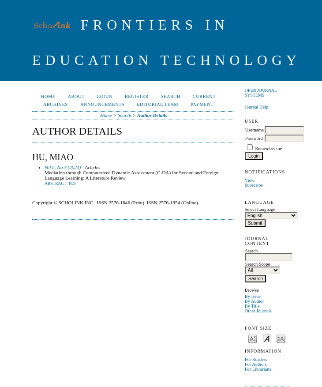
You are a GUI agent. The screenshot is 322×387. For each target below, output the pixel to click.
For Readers (256, 359)
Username (254, 130)
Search (170, 96)
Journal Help (256, 107)
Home (48, 96)
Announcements (102, 104)
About (76, 96)
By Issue (253, 296)
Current (204, 96)
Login (104, 96)
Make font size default (266, 338)
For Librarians (258, 369)
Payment (202, 104)
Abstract (56, 183)
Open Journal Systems (261, 93)
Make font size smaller (252, 338)
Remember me (268, 148)
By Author (254, 301)
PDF (72, 183)
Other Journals (258, 310)
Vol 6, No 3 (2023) (63, 167)
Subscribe (254, 185)
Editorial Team (157, 104)
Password (254, 138)
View (250, 180)
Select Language (260, 209)
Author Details (152, 115)
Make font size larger (281, 338)
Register (137, 96)
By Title (252, 306)
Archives (55, 104)
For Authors (256, 364)
